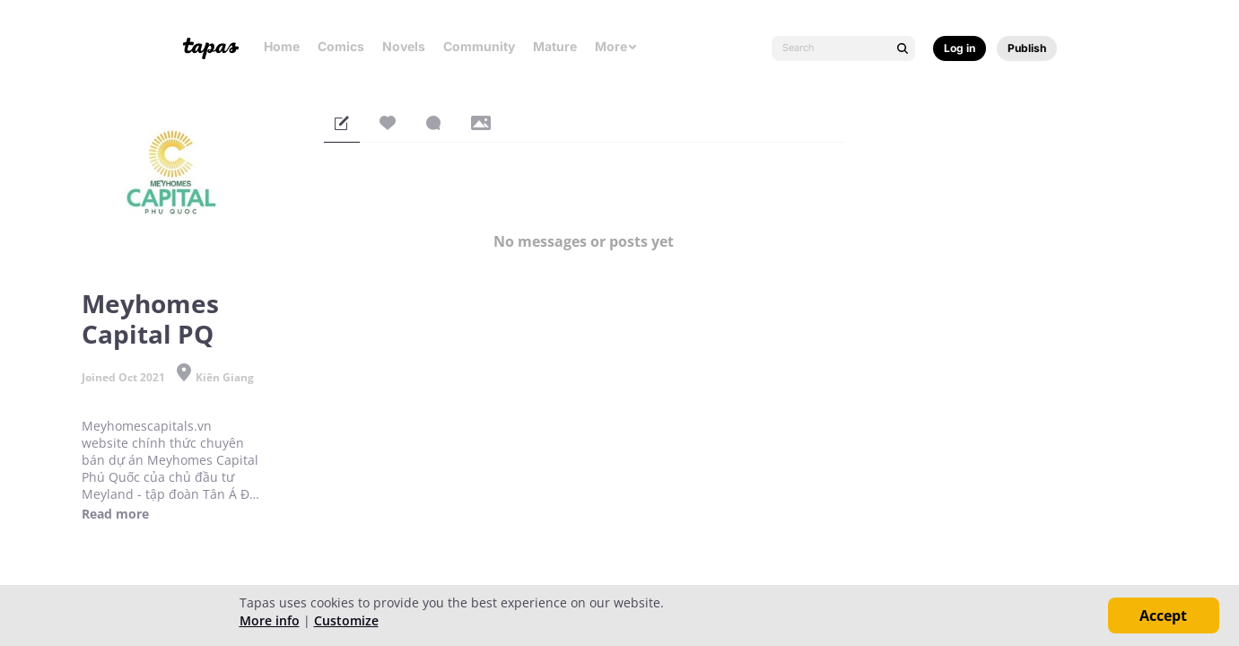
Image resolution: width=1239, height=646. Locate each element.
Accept (1163, 615)
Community (479, 46)
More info (270, 620)
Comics (341, 46)
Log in (959, 48)
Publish (1027, 48)
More (616, 46)
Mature (555, 46)
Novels (403, 46)
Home (282, 46)
